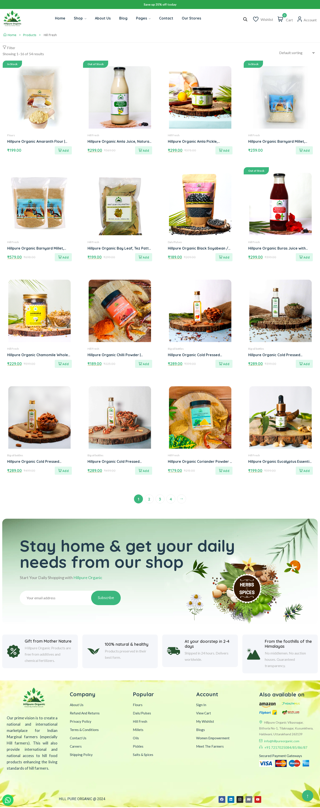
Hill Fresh (93, 135)
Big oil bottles (176, 349)
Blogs (200, 730)
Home (9, 35)
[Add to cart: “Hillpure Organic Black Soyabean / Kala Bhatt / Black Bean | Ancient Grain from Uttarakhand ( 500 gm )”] (223, 257)
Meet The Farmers (210, 747)
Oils (136, 739)
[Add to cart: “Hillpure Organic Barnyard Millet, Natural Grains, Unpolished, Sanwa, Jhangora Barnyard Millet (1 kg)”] (304, 151)
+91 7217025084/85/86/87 (285, 748)
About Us (76, 705)
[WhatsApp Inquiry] (7, 800)
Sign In (201, 705)
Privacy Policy (80, 722)
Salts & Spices (143, 755)
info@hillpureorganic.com (281, 742)
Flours (11, 135)
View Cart (203, 714)
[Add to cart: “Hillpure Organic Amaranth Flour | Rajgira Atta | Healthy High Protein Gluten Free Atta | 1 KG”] (63, 151)
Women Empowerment (213, 739)
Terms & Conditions (84, 730)
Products (29, 35)
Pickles (138, 747)
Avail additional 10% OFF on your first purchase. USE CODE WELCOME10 (160, 4)
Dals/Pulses (175, 242)
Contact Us (78, 739)
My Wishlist (205, 722)
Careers (76, 747)
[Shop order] (298, 53)
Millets (138, 730)
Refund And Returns (85, 714)
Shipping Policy (81, 755)
